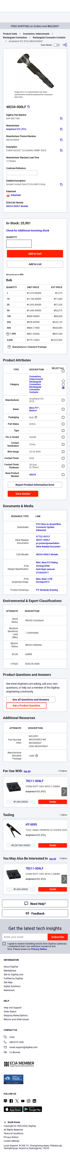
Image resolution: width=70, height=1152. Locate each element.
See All (27, 771)
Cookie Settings (11, 1141)
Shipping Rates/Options (16, 1015)
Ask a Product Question (26, 705)
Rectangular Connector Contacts (49, 37)
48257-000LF (43, 540)
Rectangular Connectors (15, 37)
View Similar (22, 493)
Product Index (10, 34)
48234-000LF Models (17, 206)
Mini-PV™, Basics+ (34, 409)
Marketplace (10, 970)
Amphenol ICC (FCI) (16, 129)
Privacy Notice (39, 949)
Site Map (8, 982)
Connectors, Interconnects (36, 34)
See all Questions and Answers (31, 699)
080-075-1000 (14, 1042)
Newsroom (9, 990)
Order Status (10, 1011)
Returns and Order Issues (16, 1019)
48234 (32, 474)
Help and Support (12, 1007)
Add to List (35, 264)
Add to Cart (35, 253)
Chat (9, 1037)
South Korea (12, 1122)
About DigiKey (11, 966)
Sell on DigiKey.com (14, 974)
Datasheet (13, 195)
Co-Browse (12, 1052)
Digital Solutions (12, 986)
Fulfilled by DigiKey (13, 978)
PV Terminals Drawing (47, 590)
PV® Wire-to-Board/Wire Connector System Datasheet (48, 527)
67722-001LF (43, 536)
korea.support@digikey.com (21, 1047)
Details (52, 802)
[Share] (65, 45)
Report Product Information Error (34, 484)
